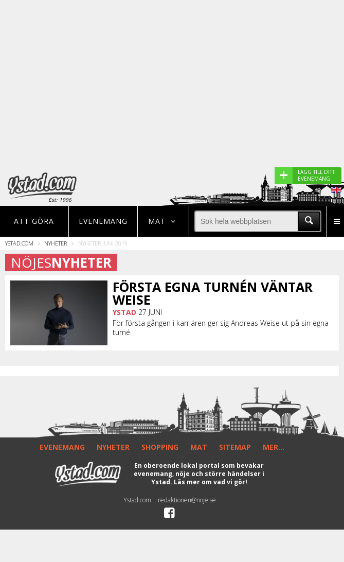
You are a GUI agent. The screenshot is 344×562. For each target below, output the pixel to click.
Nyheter (55, 243)
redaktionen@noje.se (187, 500)
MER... (273, 447)
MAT (198, 447)
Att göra (34, 221)
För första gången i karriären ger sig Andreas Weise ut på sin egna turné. (221, 328)
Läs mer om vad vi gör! (210, 482)
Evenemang (103, 221)
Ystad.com (19, 243)
